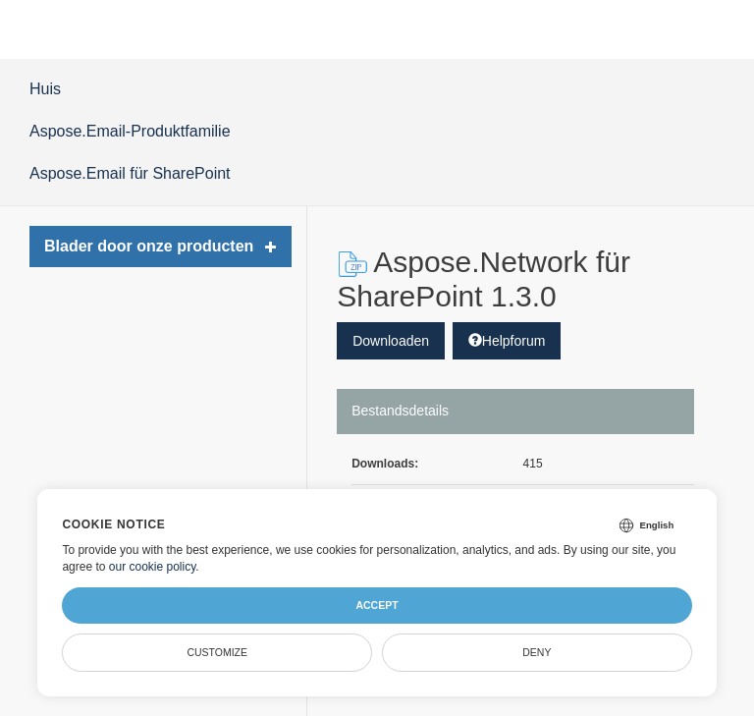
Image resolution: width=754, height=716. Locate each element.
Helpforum (507, 341)
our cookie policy (152, 567)
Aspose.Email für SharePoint (130, 173)
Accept (376, 605)
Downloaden (390, 341)
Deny (536, 652)
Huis (45, 89)
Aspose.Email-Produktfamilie (130, 131)
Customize (217, 652)
